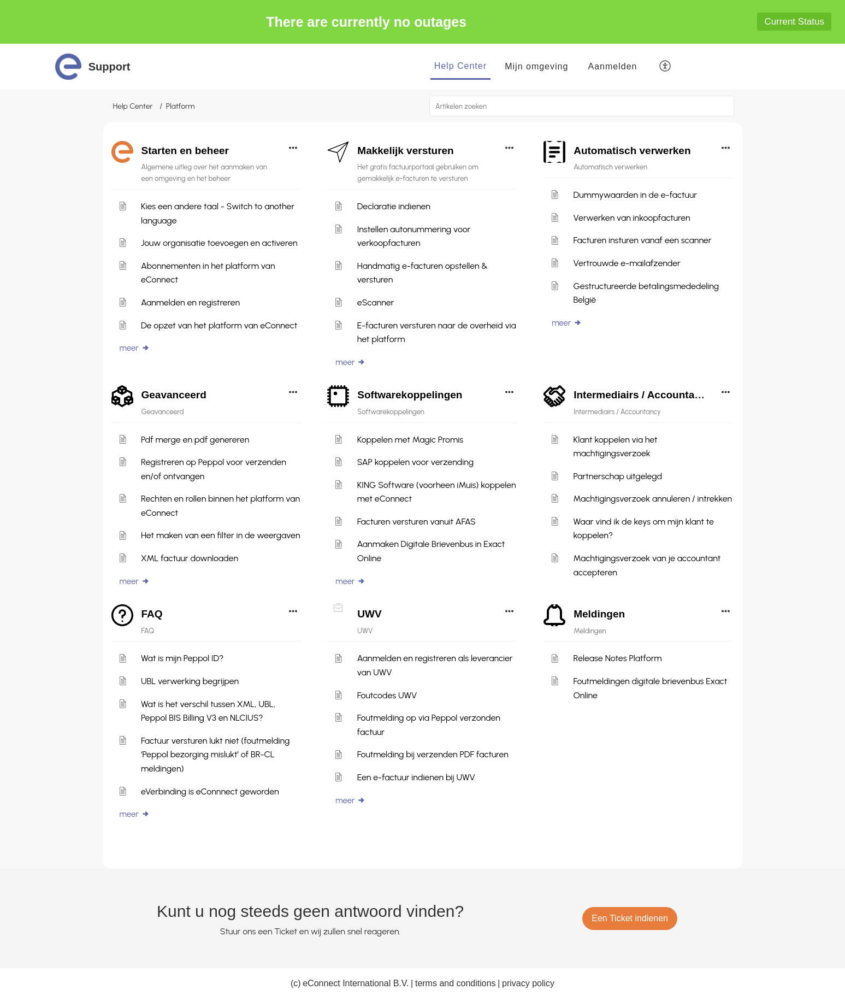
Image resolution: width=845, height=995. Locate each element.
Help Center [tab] (460, 65)
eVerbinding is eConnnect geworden (210, 791)
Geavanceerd (173, 395)
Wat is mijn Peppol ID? (182, 658)
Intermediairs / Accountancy (643, 395)
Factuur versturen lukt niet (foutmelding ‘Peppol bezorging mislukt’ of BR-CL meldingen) (215, 754)
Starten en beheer (185, 150)
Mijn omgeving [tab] (536, 66)
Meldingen (599, 614)
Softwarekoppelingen (409, 395)
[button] (665, 66)
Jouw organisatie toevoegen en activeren (219, 243)
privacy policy (528, 983)
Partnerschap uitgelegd (618, 476)
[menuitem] (613, 66)
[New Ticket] (629, 918)
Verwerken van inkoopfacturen (632, 218)
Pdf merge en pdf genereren (195, 439)
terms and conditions (455, 983)
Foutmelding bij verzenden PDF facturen (433, 754)
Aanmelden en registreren (190, 302)
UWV (369, 614)
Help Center (133, 106)
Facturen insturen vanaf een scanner (643, 240)
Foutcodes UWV (387, 695)
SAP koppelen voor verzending (415, 462)
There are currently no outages (366, 22)
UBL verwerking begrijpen (190, 681)
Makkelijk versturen (405, 150)
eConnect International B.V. (356, 983)
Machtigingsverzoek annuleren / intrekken (653, 498)
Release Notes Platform (618, 658)
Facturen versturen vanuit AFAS (416, 521)
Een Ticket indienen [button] (630, 918)
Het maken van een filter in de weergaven (220, 535)
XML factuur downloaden (189, 558)
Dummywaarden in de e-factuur (635, 195)
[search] (581, 106)
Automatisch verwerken (632, 150)
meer (135, 348)
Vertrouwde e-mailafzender (627, 263)
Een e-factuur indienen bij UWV (416, 777)
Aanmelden (612, 66)
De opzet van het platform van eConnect (219, 325)
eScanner (375, 302)
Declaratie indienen (393, 206)
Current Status (794, 21)
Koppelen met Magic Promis (410, 439)
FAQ (152, 614)
